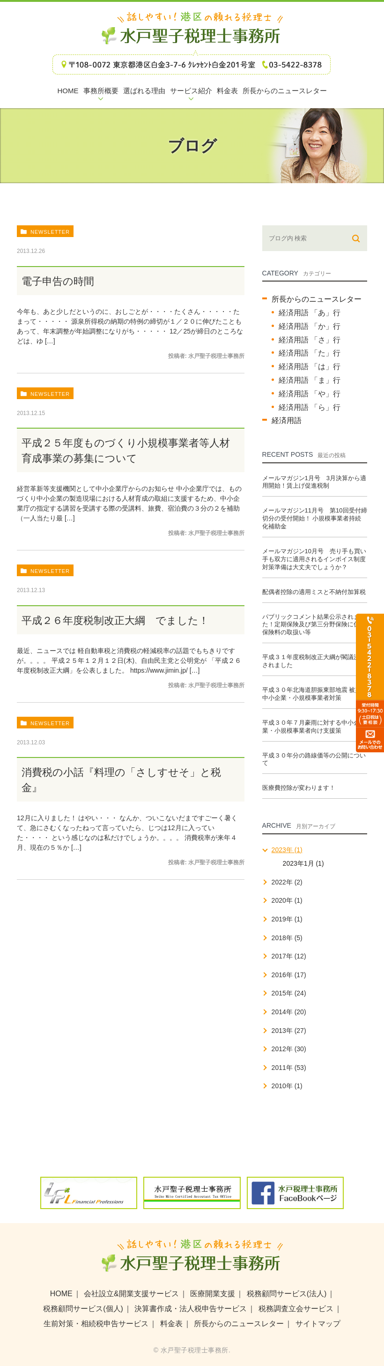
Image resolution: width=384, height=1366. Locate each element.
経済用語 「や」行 (309, 394)
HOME (61, 1294)
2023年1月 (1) (303, 863)
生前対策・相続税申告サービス (96, 1324)
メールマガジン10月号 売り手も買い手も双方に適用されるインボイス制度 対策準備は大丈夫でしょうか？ (314, 559)
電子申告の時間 (58, 281)
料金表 (171, 1324)
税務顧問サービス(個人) (83, 1309)
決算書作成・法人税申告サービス (190, 1309)
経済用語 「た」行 (309, 353)
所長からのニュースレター (317, 299)
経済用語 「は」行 (309, 367)
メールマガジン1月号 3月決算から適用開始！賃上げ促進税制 (314, 482)
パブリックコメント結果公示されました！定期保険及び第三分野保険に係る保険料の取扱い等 (314, 624)
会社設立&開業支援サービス (131, 1294)
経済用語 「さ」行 (309, 340)
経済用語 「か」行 (309, 326)
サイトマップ (317, 1324)
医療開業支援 (212, 1294)
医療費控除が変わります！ (298, 787)
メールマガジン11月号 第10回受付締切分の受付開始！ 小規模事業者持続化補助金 (314, 518)
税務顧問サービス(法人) (287, 1294)
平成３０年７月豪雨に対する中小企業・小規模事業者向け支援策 (311, 726)
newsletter (50, 232)
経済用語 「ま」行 (309, 380)
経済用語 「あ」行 (309, 313)
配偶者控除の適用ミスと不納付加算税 (314, 591)
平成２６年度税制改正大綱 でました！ (115, 620)
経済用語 (287, 420)
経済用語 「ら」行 (309, 407)
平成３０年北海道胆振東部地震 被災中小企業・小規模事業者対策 (312, 693)
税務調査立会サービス (295, 1309)
